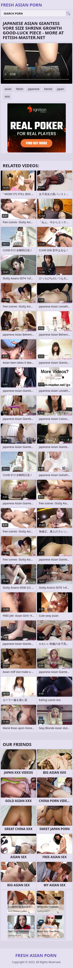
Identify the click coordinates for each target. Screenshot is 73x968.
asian (8, 89)
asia (7, 96)
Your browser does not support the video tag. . (36, 63)
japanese (33, 89)
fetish (19, 89)
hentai (48, 89)
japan (60, 89)
